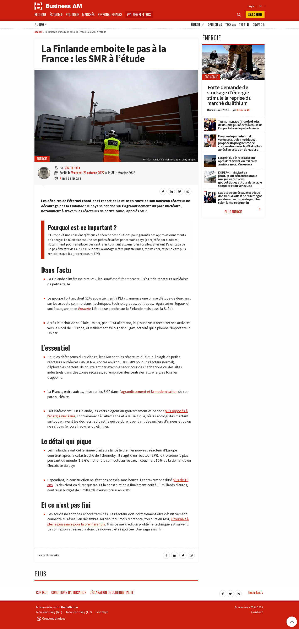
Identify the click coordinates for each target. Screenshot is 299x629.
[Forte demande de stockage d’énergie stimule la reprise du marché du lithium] (233, 47)
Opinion (215, 24)
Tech (230, 24)
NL (262, 6)
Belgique (40, 14)
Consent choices (50, 618)
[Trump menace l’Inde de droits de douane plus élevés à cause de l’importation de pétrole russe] (210, 121)
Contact (42, 592)
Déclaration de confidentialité (111, 592)
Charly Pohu (72, 167)
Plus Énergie (243, 210)
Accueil (38, 32)
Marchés (88, 14)
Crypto (259, 24)
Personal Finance (110, 14)
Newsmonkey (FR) (79, 612)
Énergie (198, 24)
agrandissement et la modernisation (149, 391)
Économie (56, 14)
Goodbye (102, 612)
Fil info (40, 24)
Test (244, 24)
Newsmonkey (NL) (49, 612)
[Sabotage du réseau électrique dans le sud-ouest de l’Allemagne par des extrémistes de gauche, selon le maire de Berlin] (210, 193)
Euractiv (84, 308)
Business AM (243, 110)
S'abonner (255, 14)
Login (251, 6)
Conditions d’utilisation (68, 592)
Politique (72, 14)
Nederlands (255, 592)
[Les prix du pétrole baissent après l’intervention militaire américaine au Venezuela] (210, 157)
